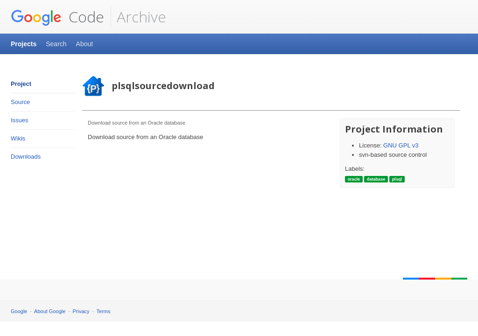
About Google (49, 311)
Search (56, 44)
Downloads (26, 156)
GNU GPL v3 (400, 145)
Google (19, 311)
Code (57, 17)
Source (20, 101)
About (84, 44)
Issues (19, 120)
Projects (23, 44)
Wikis (18, 138)
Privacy (81, 311)
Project (21, 83)
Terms (104, 311)
